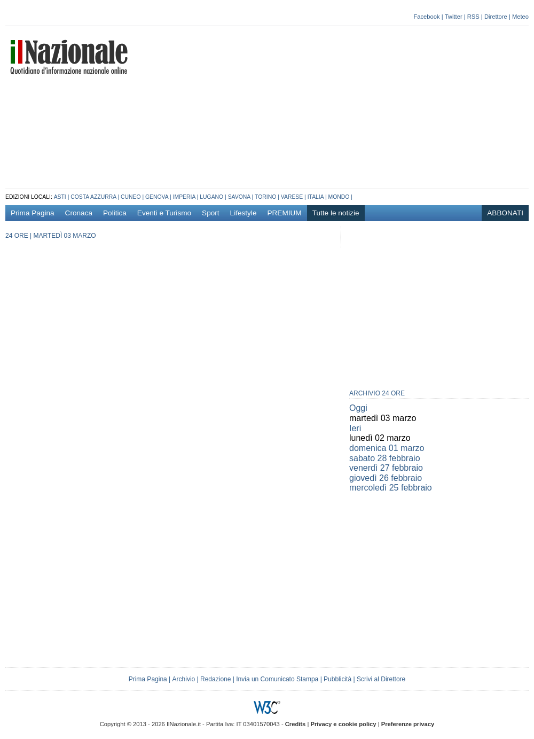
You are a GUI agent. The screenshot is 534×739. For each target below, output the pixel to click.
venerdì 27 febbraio (386, 467)
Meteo (520, 16)
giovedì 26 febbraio (385, 478)
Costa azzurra (93, 197)
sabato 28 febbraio (384, 458)
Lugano (211, 197)
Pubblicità (337, 679)
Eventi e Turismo (164, 213)
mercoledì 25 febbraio (390, 487)
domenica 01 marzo (387, 448)
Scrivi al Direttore (381, 679)
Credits (295, 724)
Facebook (426, 16)
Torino (265, 197)
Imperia (184, 197)
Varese (292, 197)
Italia (316, 197)
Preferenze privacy (408, 724)
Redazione (215, 679)
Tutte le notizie (335, 213)
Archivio (183, 679)
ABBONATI (505, 213)
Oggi (358, 408)
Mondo (339, 197)
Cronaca (78, 213)
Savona (239, 197)
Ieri (355, 428)
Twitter (453, 16)
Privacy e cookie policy (343, 724)
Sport (210, 213)
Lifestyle (243, 213)
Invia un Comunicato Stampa (277, 679)
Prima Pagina (32, 213)
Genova (156, 197)
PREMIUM (284, 213)
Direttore (495, 16)
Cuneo (131, 197)
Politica (115, 213)
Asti (60, 197)
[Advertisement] (393, 106)
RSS (473, 16)
